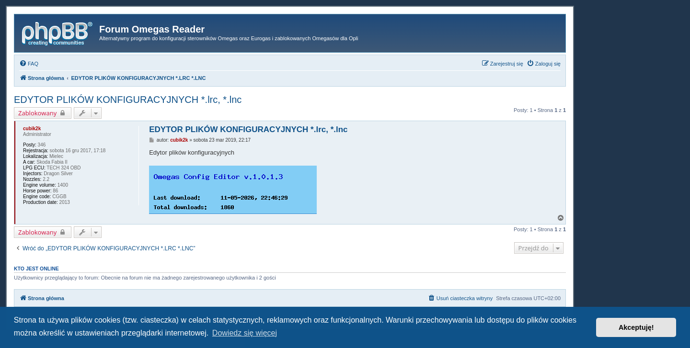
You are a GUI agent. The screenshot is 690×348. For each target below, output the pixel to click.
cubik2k (32, 128)
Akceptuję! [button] (636, 327)
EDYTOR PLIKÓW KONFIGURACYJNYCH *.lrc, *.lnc (128, 99)
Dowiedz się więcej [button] (244, 333)
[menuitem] (28, 63)
